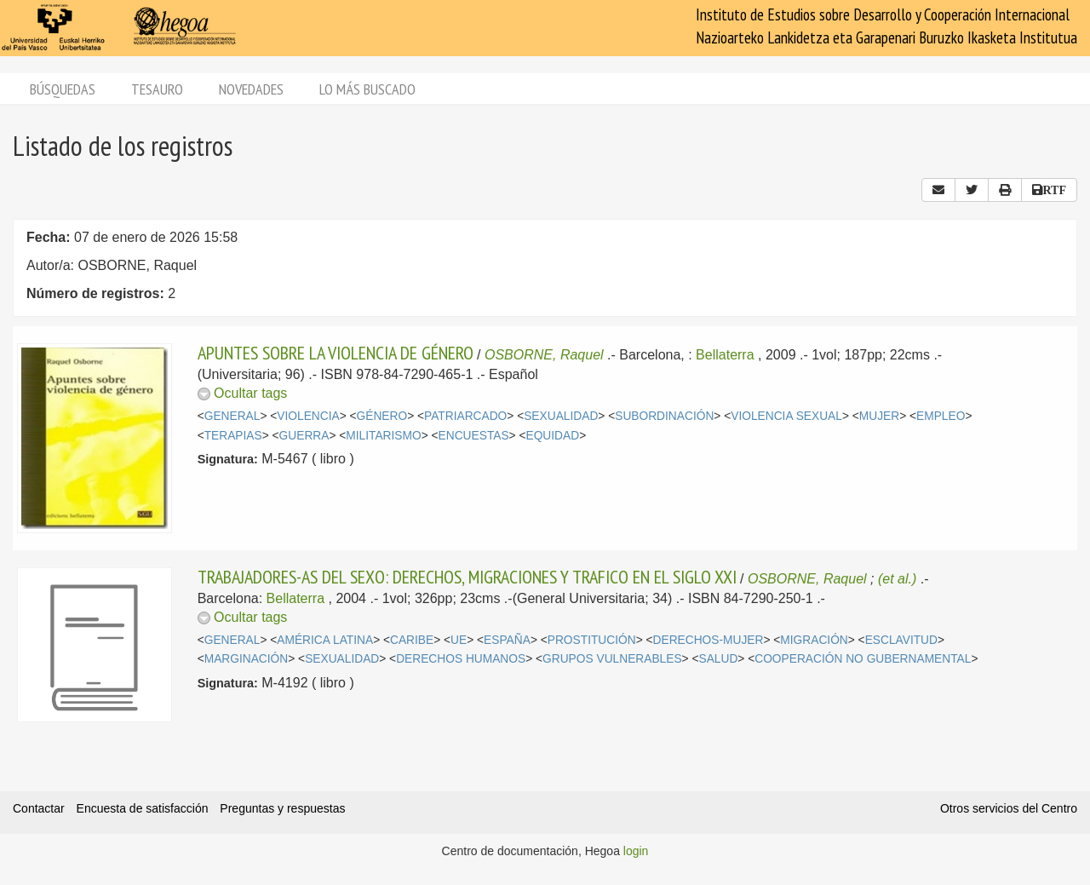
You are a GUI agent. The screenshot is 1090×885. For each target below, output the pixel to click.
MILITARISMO (383, 435)
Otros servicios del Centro (1008, 808)
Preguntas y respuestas (282, 808)
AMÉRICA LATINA (325, 640)
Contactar (39, 808)
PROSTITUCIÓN (592, 640)
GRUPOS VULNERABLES (612, 658)
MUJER (879, 416)
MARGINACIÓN (246, 658)
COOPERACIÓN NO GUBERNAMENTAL (862, 658)
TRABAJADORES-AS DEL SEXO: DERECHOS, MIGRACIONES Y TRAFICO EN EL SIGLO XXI (467, 577)
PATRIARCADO (465, 416)
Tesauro (157, 89)
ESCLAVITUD (901, 640)
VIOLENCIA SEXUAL (786, 416)
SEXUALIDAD (561, 416)
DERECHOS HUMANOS (460, 658)
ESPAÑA (507, 640)
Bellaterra (725, 355)
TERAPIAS (233, 435)
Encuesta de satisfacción (143, 808)
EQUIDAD (553, 435)
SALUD (717, 658)
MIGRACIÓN (813, 640)
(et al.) (897, 579)
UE (458, 640)
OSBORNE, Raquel (544, 355)
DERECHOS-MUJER (708, 640)
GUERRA (304, 435)
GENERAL (232, 416)
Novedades (251, 89)
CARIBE (411, 640)
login (636, 851)
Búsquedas (62, 89)
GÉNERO (382, 416)
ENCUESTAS (474, 435)
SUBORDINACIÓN (664, 416)
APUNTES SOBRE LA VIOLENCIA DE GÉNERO (335, 353)
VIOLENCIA (308, 416)
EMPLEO (940, 416)
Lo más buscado (367, 89)
